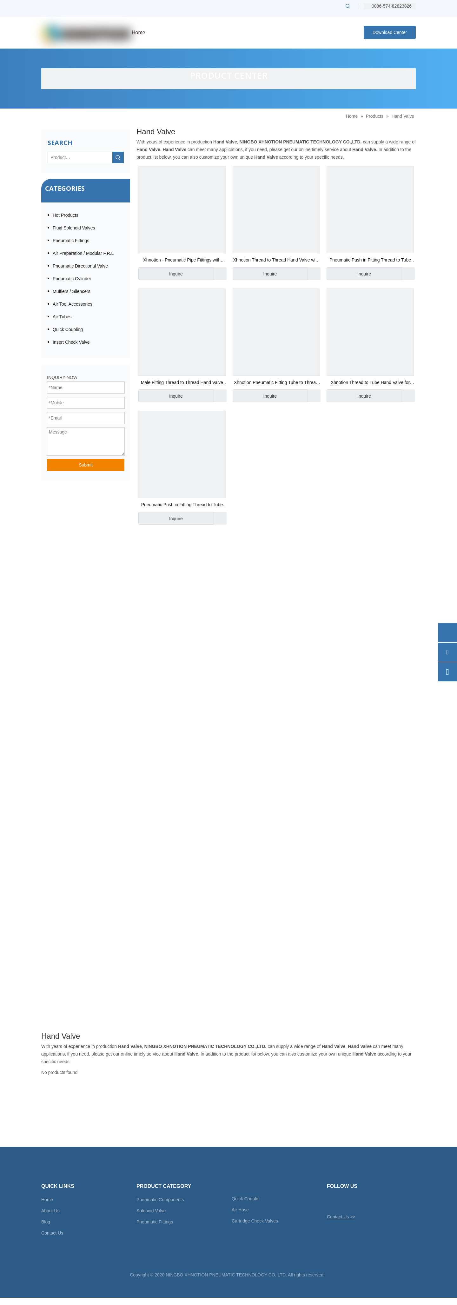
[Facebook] (342, 1202)
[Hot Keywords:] (347, 6)
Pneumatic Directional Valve (80, 265)
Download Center (390, 32)
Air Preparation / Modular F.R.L (83, 253)
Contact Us (52, 1232)
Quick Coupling (68, 329)
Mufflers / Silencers (71, 291)
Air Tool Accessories (72, 304)
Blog (45, 1221)
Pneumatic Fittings (71, 240)
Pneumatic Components (160, 1199)
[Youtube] (364, 1202)
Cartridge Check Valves (255, 1220)
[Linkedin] (353, 1202)
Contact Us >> (341, 1216)
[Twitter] (331, 1202)
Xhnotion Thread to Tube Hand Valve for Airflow (370, 383)
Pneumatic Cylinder (72, 278)
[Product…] (80, 157)
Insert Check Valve (71, 342)
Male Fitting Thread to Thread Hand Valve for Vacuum (182, 383)
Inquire (160, 273)
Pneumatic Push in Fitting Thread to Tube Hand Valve (370, 260)
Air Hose (240, 1209)
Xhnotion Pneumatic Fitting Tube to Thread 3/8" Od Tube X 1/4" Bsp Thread (276, 383)
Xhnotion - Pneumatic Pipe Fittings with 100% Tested (182, 260)
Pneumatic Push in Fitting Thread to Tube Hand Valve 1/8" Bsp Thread (182, 505)
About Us (50, 1210)
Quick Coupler (246, 1198)
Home (47, 1199)
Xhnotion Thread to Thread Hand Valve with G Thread (276, 260)
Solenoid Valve (151, 1210)
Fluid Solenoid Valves (74, 227)
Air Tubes (62, 316)
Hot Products (65, 215)
